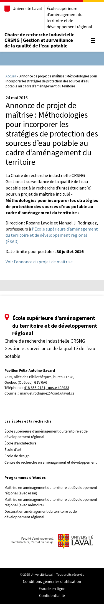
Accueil (11, 76)
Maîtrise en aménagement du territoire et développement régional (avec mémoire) (50, 502)
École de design (16, 456)
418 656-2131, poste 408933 (46, 388)
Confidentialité (52, 596)
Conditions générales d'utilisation (52, 582)
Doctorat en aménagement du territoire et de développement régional (40, 514)
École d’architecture (20, 443)
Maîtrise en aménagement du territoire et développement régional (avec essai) (50, 490)
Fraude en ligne (52, 589)
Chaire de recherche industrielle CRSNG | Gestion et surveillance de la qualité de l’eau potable (39, 40)
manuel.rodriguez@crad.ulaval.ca (47, 393)
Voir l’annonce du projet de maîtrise (39, 261)
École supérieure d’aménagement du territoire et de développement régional (69, 18)
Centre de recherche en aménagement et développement (50, 462)
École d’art (12, 450)
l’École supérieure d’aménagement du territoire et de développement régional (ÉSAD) (52, 235)
